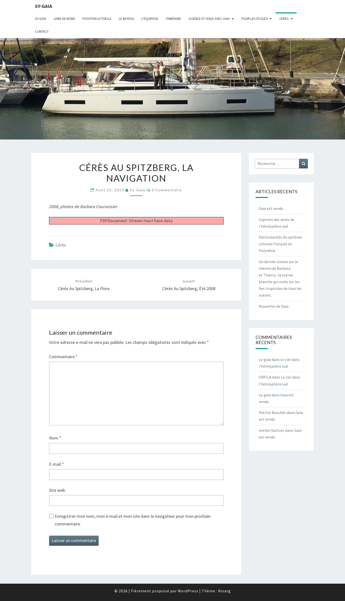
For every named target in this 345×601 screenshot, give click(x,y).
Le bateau (126, 18)
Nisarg (224, 590)
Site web (57, 490)
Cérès (284, 18)
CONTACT (42, 31)
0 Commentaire (167, 190)
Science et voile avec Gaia (209, 18)
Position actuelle (97, 18)
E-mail (56, 464)
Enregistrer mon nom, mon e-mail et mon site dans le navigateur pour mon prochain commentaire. (132, 520)
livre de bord (64, 18)
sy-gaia (43, 6)
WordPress (188, 590)
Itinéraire (173, 18)
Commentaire (63, 356)
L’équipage (150, 18)
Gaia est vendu (271, 208)
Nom (55, 438)
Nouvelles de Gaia (273, 306)
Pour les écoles (254, 18)
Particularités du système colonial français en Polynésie (280, 244)
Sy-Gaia (40, 18)
